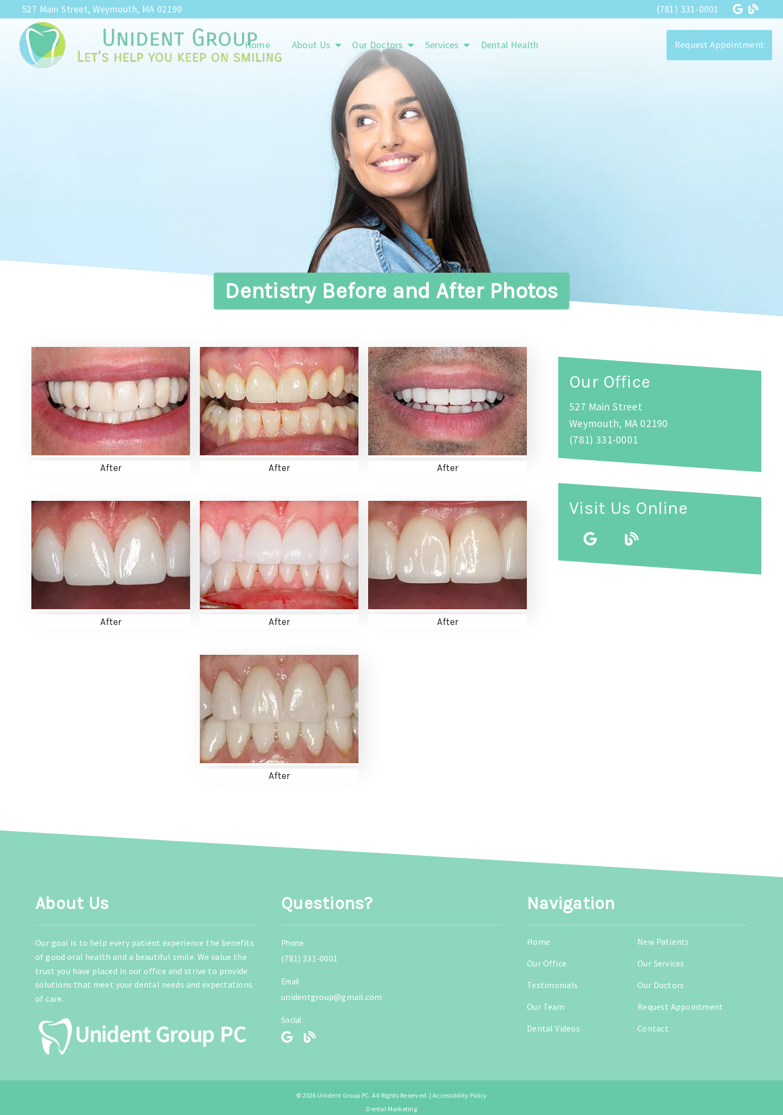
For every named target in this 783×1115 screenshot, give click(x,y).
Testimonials (552, 984)
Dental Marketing (391, 1109)
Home (538, 941)
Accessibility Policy (460, 1095)
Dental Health (510, 44)
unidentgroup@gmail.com (331, 996)
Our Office (546, 963)
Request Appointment (680, 1006)
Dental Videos (553, 1028)
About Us (311, 44)
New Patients (663, 941)
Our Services (660, 963)
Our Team (546, 1006)
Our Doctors (377, 44)
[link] (739, 9)
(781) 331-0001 (688, 9)
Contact (653, 1028)
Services (442, 44)
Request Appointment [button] (719, 44)
